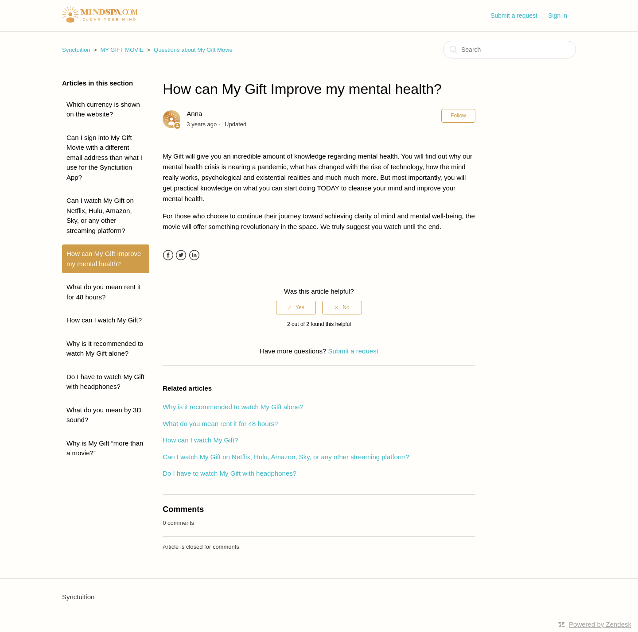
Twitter (181, 255)
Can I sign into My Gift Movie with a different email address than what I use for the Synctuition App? (104, 157)
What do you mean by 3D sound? (103, 415)
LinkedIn (194, 255)
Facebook (168, 255)
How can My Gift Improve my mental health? (103, 259)
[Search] (509, 49)
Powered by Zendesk (600, 624)
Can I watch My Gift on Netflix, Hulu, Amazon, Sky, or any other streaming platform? (100, 215)
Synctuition (76, 50)
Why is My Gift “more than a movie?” (104, 448)
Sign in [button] (557, 15)
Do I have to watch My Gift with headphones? (105, 382)
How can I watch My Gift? (104, 320)
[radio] (296, 307)
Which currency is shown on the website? (103, 109)
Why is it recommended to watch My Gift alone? (104, 348)
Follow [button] (458, 115)
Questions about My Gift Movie (193, 50)
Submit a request (513, 15)
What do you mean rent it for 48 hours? (103, 292)
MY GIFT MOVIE (122, 50)
